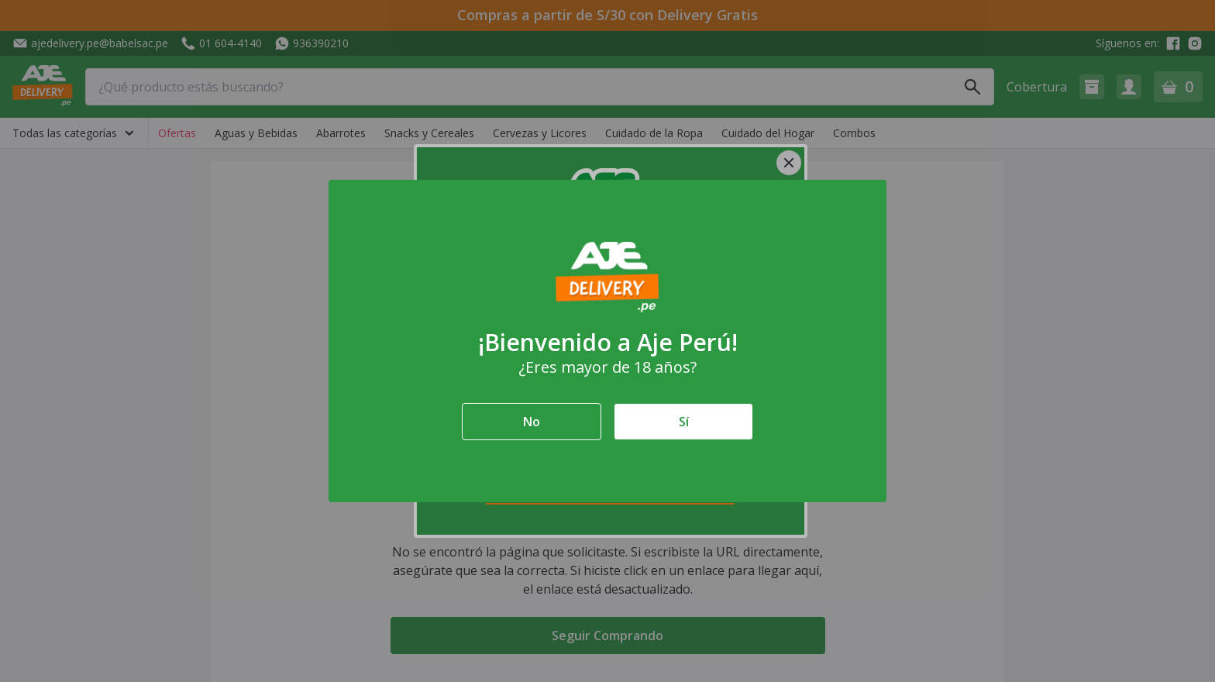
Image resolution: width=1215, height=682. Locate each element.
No (531, 421)
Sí (684, 421)
